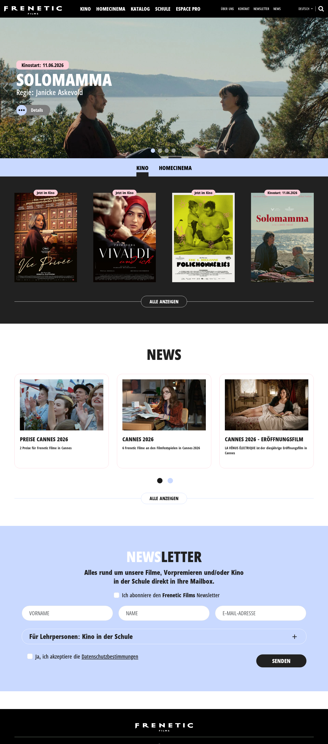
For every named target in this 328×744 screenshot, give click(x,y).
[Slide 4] (174, 150)
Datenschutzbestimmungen (110, 656)
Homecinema (110, 8)
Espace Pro (188, 8)
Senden (281, 661)
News (277, 8)
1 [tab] (159, 481)
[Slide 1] (153, 150)
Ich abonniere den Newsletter (171, 595)
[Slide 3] (167, 150)
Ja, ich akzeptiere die (86, 656)
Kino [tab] (142, 168)
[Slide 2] (160, 150)
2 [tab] (169, 481)
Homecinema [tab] (175, 168)
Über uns (227, 8)
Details (29, 110)
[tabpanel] (164, 246)
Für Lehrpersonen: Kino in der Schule (81, 636)
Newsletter (261, 8)
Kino (85, 8)
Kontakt (243, 8)
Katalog (140, 8)
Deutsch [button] (304, 8)
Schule (162, 8)
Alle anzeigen (164, 301)
